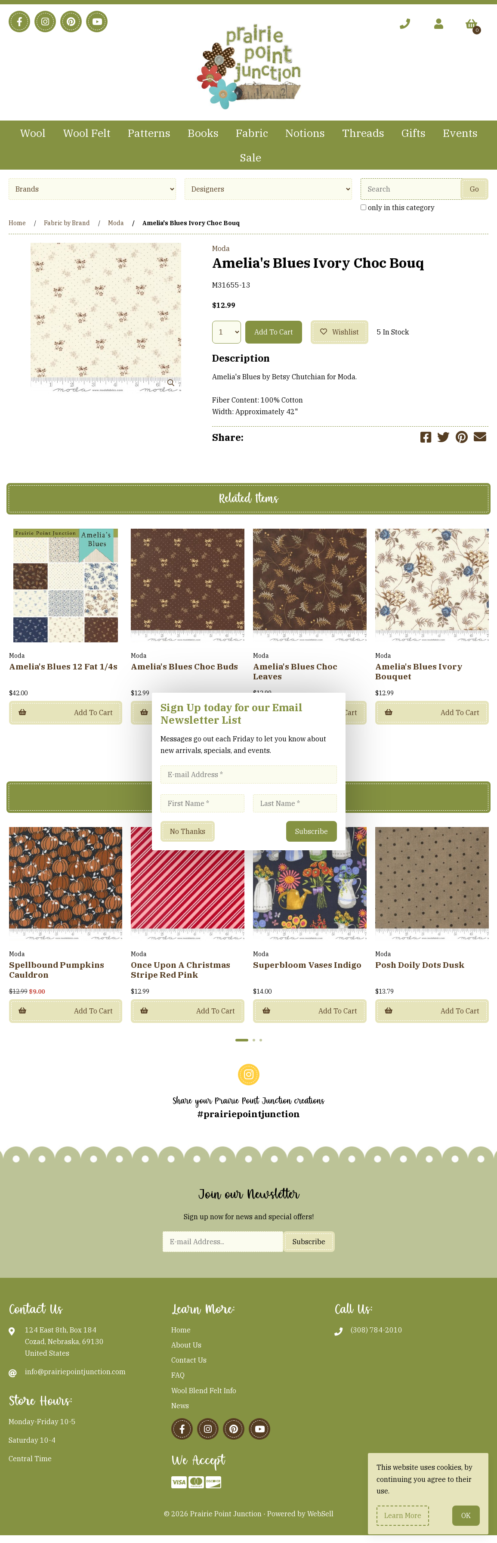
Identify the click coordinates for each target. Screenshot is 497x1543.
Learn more (402, 1515)
